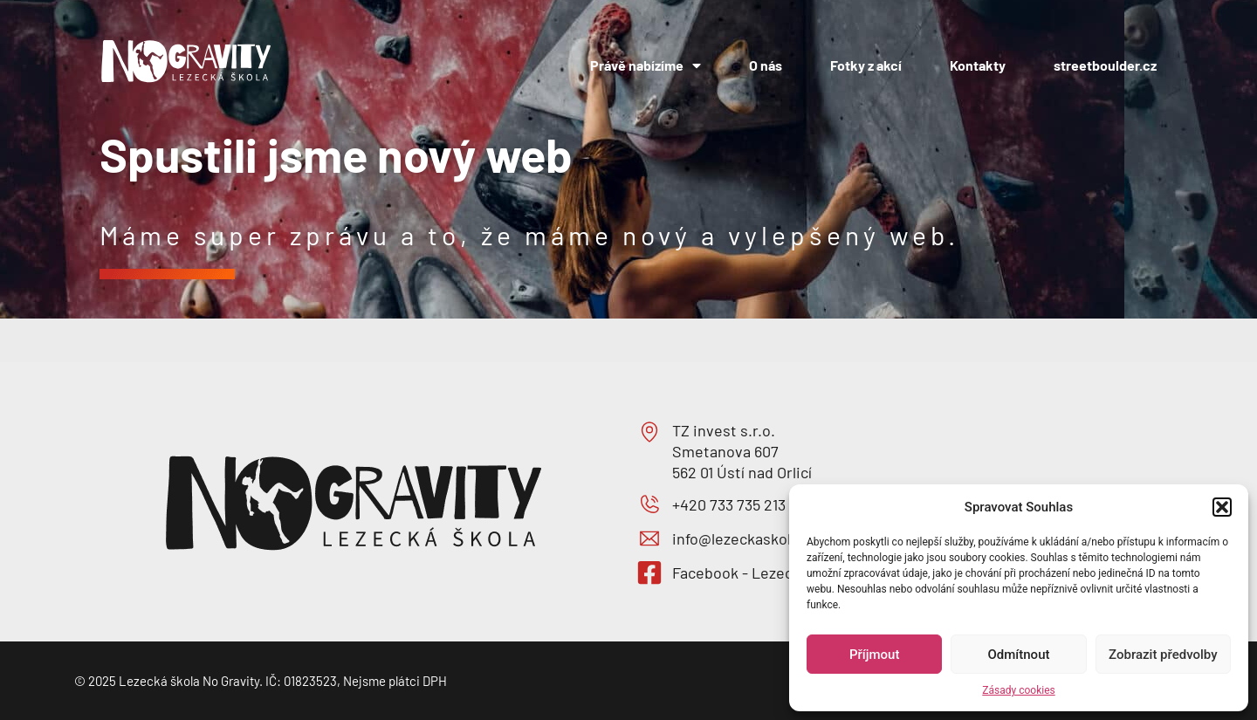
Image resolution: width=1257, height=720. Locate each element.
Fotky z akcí (866, 65)
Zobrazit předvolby (1163, 654)
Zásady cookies (1018, 690)
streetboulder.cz (1105, 65)
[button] (1222, 507)
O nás (765, 65)
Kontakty (978, 65)
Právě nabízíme (645, 65)
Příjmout (874, 654)
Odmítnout (1019, 654)
